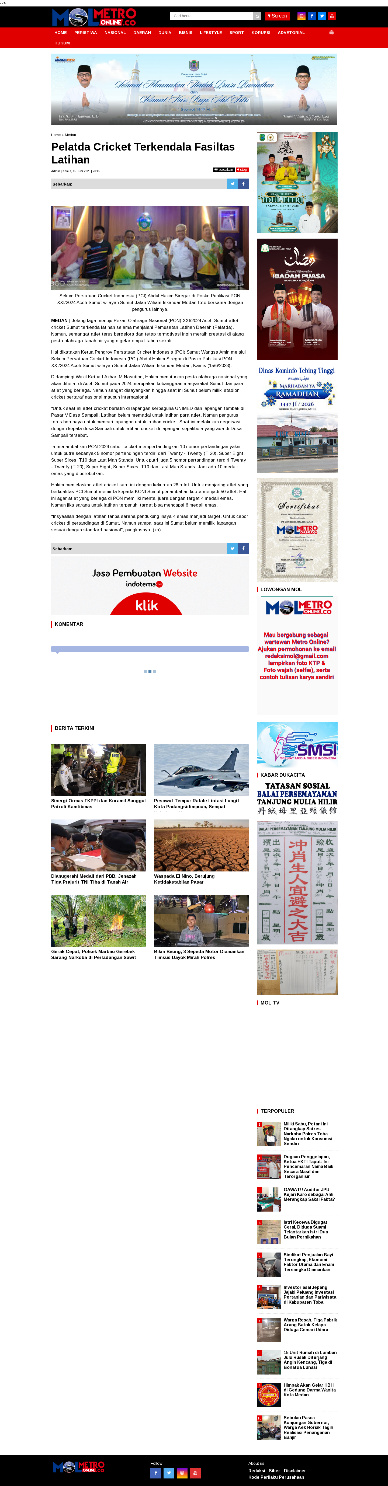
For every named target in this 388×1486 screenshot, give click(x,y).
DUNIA (164, 32)
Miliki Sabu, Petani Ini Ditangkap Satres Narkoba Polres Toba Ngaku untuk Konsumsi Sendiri (308, 1134)
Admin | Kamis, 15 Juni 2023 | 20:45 (75, 171)
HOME (60, 32)
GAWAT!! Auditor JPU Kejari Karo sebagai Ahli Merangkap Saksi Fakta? (309, 1194)
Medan (70, 135)
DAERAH (142, 32)
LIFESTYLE (211, 32)
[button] (331, 30)
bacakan (223, 170)
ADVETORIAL (291, 32)
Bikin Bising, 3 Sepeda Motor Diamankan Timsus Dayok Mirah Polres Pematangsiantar (199, 957)
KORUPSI (261, 32)
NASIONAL (115, 32)
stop (242, 170)
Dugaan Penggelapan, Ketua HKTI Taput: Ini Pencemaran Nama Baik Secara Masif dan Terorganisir (308, 1166)
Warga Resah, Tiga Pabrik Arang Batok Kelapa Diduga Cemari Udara (310, 1325)
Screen (277, 16)
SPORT (237, 32)
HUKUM (62, 43)
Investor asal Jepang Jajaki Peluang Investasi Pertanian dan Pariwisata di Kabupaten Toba (310, 1294)
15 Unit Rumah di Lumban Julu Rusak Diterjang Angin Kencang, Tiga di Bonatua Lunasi (310, 1360)
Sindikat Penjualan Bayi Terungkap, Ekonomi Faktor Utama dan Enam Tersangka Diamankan (309, 1262)
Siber (274, 1470)
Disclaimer (295, 1470)
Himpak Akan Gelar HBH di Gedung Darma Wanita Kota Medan (310, 1390)
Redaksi (256, 1470)
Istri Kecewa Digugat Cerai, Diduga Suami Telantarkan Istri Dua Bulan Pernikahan (306, 1229)
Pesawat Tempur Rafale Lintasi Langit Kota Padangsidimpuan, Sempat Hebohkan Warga (196, 806)
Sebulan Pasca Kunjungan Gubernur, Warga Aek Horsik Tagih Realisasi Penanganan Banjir (308, 1427)
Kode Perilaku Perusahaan (276, 1477)
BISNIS (185, 32)
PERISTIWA (85, 32)
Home (56, 135)
